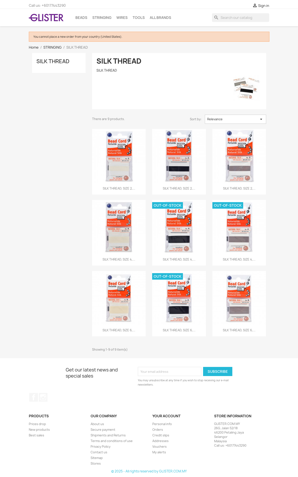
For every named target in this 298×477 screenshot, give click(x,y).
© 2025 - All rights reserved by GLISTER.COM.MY (149, 471)
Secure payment (103, 429)
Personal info (162, 424)
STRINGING (101, 17)
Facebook (33, 397)
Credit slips (160, 435)
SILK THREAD (52, 61)
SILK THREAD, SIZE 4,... (119, 259)
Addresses (160, 441)
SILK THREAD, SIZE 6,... (119, 330)
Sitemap (97, 458)
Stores (96, 463)
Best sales (36, 435)
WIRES (122, 17)
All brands (160, 17)
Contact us (99, 452)
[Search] (240, 17)
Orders (157, 429)
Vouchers (159, 446)
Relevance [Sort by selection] (235, 119)
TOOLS (139, 17)
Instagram (43, 397)
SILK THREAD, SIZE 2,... (119, 188)
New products (39, 429)
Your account (166, 416)
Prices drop (37, 424)
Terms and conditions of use (112, 441)
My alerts (159, 452)
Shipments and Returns (108, 435)
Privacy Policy (101, 446)
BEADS (81, 17)
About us (97, 424)
